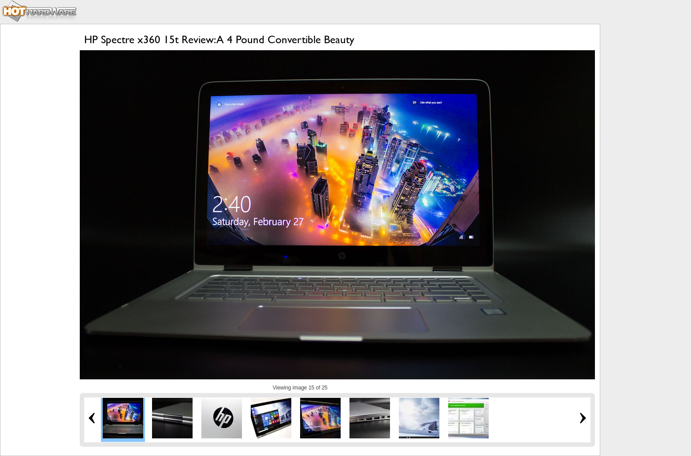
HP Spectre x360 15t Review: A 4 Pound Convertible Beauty (219, 39)
